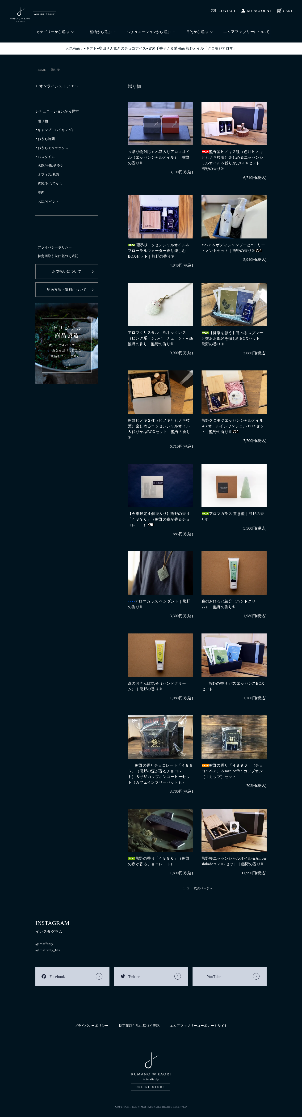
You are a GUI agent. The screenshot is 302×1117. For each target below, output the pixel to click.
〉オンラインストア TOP (57, 86)
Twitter (134, 977)
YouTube (214, 977)
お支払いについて (66, 271)
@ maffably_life (48, 951)
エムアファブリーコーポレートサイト (199, 1025)
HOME (41, 70)
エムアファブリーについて (246, 32)
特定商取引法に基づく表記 (58, 256)
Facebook (57, 977)
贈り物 (55, 70)
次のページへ (203, 888)
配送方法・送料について (67, 290)
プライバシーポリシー (55, 247)
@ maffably (44, 944)
